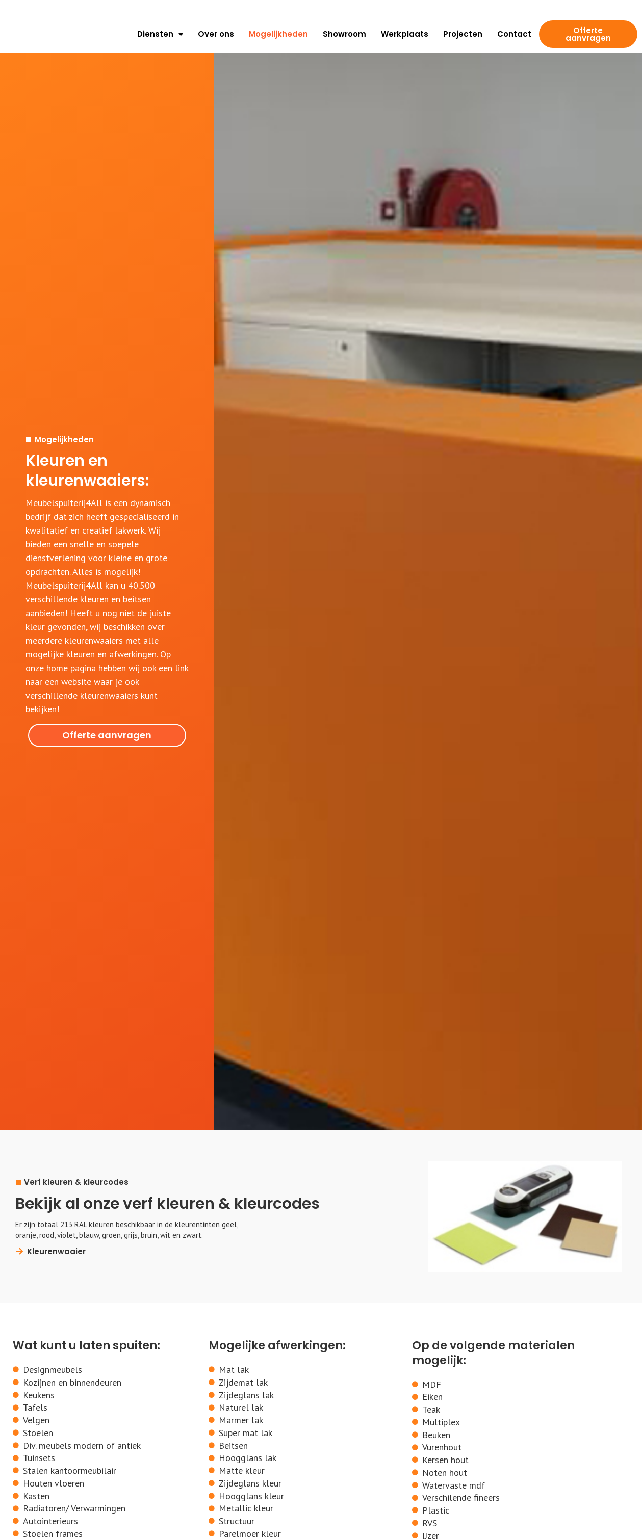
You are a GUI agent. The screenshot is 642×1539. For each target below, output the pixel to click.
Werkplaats (404, 34)
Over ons (216, 34)
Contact (514, 34)
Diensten (160, 34)
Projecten (462, 34)
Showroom (344, 34)
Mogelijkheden (278, 34)
